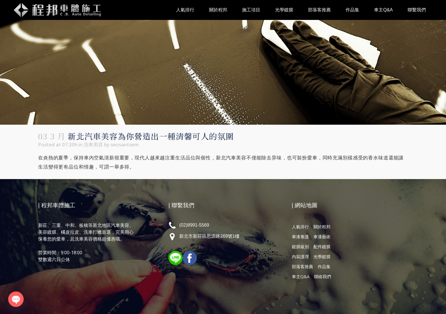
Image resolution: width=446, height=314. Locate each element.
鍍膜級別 (300, 246)
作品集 (324, 266)
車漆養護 (300, 236)
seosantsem (125, 144)
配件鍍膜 (322, 246)
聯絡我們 (322, 276)
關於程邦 (322, 226)
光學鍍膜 (322, 256)
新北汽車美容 (231, 158)
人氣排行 (300, 226)
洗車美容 (93, 144)
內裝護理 (300, 256)
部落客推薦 (302, 266)
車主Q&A (300, 276)
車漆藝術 (322, 236)
